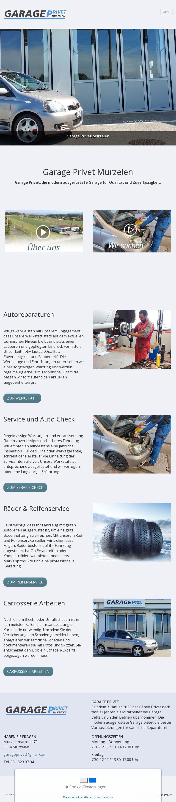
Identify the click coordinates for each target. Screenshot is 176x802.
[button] (22, 398)
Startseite (10, 795)
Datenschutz (66, 795)
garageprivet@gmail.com (24, 754)
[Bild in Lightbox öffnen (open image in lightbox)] (131, 532)
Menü (166, 12)
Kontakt (28, 795)
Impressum (45, 795)
